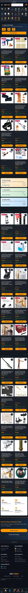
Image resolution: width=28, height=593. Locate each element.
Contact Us (3, 549)
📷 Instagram (4, 568)
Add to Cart (7, 62)
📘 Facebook (4, 566)
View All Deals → (14, 33)
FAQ (2, 558)
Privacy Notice (16, 576)
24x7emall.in (3, 579)
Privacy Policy (4, 559)
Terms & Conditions (5, 561)
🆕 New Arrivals (18, 548)
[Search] (18, 5)
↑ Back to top (14, 542)
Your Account (17, 556)
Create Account (14, 530)
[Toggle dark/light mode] (18, 19)
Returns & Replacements (20, 559)
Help (22, 576)
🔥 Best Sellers (18, 549)
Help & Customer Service (20, 561)
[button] (14, 202)
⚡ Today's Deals (18, 551)
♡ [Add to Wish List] (11, 39)
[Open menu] (2, 5)
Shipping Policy (4, 556)
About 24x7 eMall (4, 548)
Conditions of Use (7, 576)
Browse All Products (14, 534)
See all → (25, 210)
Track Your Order (18, 558)
